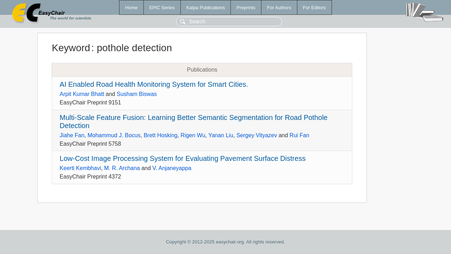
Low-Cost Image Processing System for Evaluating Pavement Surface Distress (182, 158)
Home (131, 7)
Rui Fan (299, 135)
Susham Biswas (137, 94)
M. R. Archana (122, 168)
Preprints (245, 7)
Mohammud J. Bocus (113, 135)
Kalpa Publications (205, 7)
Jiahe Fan (72, 135)
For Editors (314, 7)
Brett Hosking (161, 135)
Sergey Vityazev (256, 135)
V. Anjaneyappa (172, 168)
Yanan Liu (220, 135)
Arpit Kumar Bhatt (82, 94)
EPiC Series (162, 7)
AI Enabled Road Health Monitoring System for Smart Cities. (154, 84)
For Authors (279, 7)
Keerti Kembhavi (80, 168)
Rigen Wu (193, 135)
